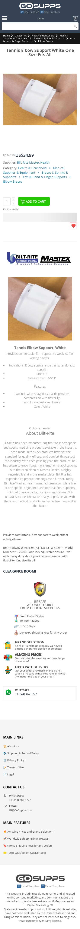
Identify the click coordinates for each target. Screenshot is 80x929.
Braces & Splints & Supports (48, 38)
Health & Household (43, 35)
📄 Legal (8, 774)
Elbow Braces (45, 41)
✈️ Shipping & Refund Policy (21, 753)
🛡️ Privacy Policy (14, 760)
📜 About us (11, 746)
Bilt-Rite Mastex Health (33, 162)
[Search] (40, 26)
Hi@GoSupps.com (20, 810)
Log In (40, 18)
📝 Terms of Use (13, 767)
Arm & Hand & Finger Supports (45, 177)
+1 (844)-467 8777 (26, 694)
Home (6, 35)
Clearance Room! (19, 571)
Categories (21, 35)
